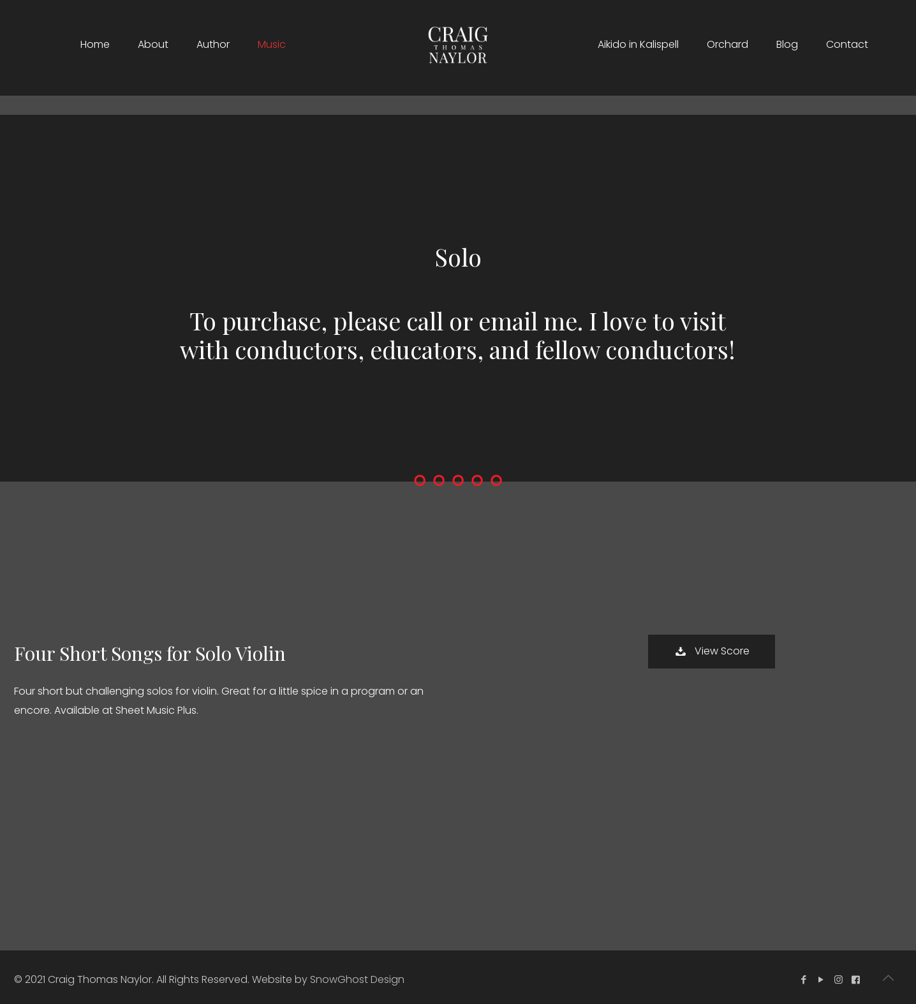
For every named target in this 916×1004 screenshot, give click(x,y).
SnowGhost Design (357, 979)
